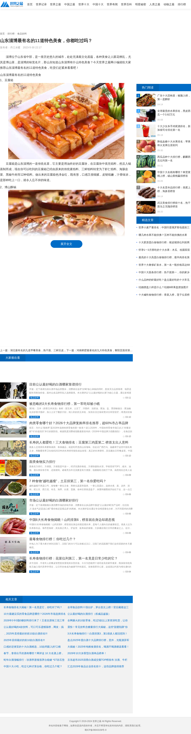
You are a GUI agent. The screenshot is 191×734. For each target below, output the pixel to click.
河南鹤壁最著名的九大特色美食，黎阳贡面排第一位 (106, 350)
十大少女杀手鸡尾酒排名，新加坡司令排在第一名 (173, 128)
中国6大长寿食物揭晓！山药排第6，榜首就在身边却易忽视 (72, 520)
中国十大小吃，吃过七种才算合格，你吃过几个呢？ (33, 666)
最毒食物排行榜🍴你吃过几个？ (52, 539)
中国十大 (98, 4)
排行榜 (182, 4)
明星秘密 (140, 4)
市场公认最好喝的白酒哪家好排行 (53, 500)
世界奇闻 (112, 4)
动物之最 (169, 4)
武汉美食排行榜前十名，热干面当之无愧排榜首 (173, 204)
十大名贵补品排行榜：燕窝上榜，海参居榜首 (173, 189)
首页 (30, 4)
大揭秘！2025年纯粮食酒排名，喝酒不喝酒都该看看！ (98, 646)
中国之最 (69, 4)
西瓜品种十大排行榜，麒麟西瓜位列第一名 (173, 158)
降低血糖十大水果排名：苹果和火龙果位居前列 (173, 143)
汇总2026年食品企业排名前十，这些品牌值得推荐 (95, 666)
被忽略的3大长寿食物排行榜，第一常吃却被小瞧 (64, 404)
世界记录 (41, 4)
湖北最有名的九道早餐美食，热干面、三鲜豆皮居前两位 (42, 350)
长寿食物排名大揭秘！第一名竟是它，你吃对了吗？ (33, 607)
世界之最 (55, 4)
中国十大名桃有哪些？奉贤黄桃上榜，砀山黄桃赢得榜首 (173, 174)
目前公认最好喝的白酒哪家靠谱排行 (55, 384)
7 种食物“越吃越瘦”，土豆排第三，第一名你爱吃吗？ (67, 481)
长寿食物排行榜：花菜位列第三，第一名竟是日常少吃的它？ (73, 558)
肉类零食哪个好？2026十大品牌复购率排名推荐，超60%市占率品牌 (78, 423)
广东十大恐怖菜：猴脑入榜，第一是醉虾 (173, 97)
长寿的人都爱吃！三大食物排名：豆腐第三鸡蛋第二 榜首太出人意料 (78, 442)
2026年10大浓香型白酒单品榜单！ (87, 653)
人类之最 (154, 4)
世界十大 (83, 4)
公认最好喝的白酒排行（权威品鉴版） (89, 613)
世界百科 (126, 4)
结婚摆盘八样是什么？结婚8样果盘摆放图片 (163, 287)
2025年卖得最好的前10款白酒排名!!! (24, 640)
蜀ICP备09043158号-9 (95, 730)
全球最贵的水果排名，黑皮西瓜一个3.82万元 (173, 112)
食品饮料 (22, 33)
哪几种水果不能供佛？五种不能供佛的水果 (163, 234)
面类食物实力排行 (42, 462)
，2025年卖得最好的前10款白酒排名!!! (25, 633)
